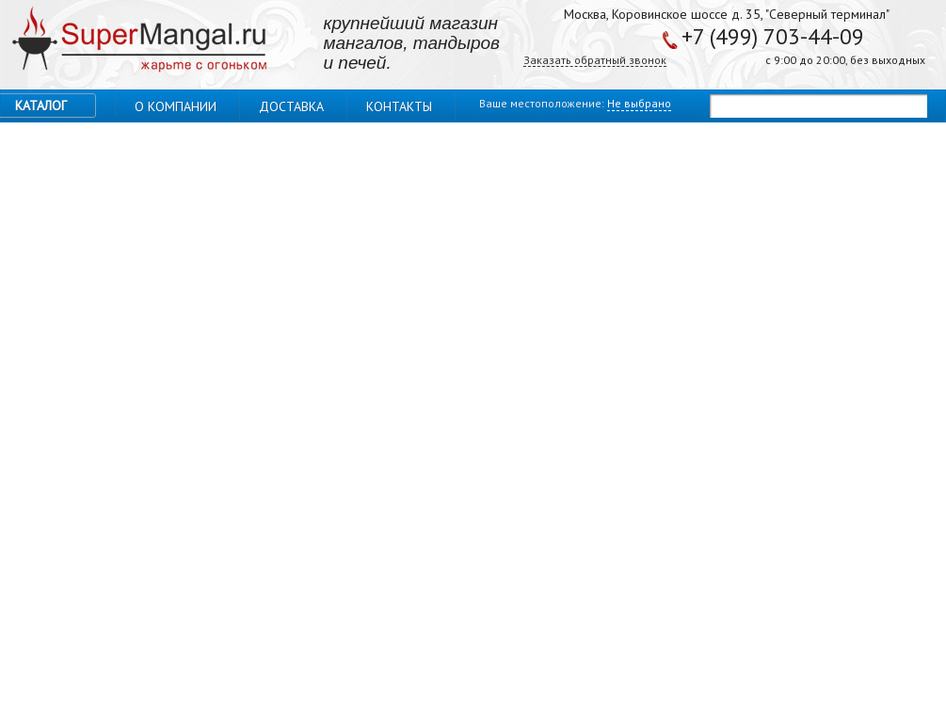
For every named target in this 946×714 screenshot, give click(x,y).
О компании (175, 106)
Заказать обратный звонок (594, 61)
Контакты (399, 106)
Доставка (291, 106)
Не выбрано (639, 103)
